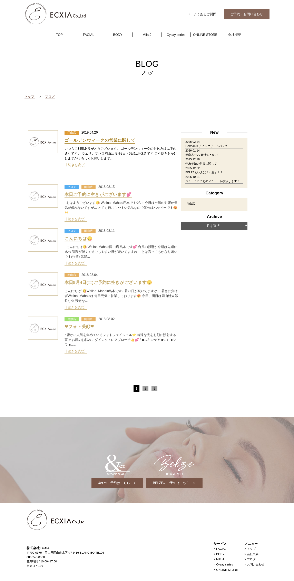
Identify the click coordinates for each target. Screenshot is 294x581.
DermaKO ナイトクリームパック (206, 146)
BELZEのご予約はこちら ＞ (174, 483)
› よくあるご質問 (203, 9)
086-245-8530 (36, 557)
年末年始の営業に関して (201, 163)
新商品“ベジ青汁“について (202, 154)
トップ (251, 548)
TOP (59, 30)
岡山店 (190, 203)
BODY (117, 30)
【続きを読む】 (76, 165)
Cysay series (176, 30)
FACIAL (88, 30)
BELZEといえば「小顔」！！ (204, 172)
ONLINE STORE (205, 30)
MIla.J (147, 30)
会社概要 (234, 30)
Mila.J (220, 559)
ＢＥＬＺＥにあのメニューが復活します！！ (214, 181)
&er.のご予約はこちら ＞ (117, 483)
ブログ (251, 559)
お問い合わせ (255, 564)
